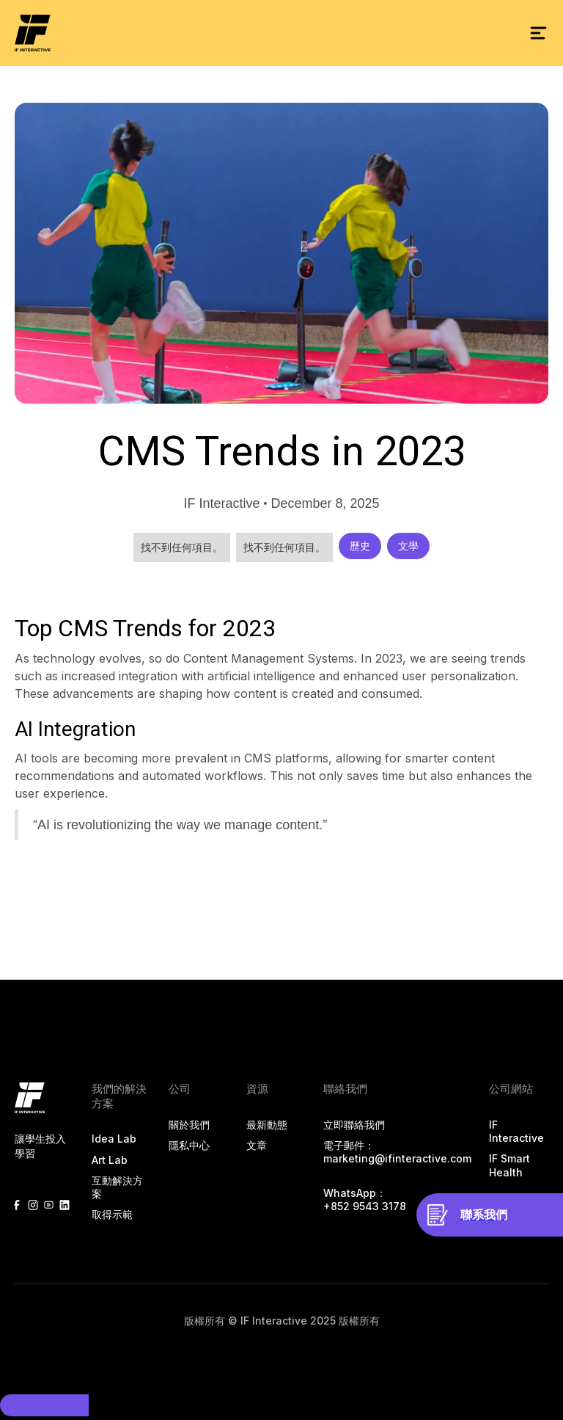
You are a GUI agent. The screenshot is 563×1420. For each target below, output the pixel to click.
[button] (538, 33)
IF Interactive (516, 1131)
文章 (256, 1145)
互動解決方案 (117, 1187)
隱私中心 (189, 1145)
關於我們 (189, 1124)
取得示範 (112, 1214)
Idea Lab (114, 1138)
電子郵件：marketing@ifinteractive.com (397, 1152)
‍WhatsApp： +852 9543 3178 (364, 1199)
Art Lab (110, 1160)
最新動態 (266, 1124)
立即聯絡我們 (354, 1124)
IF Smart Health (509, 1165)
